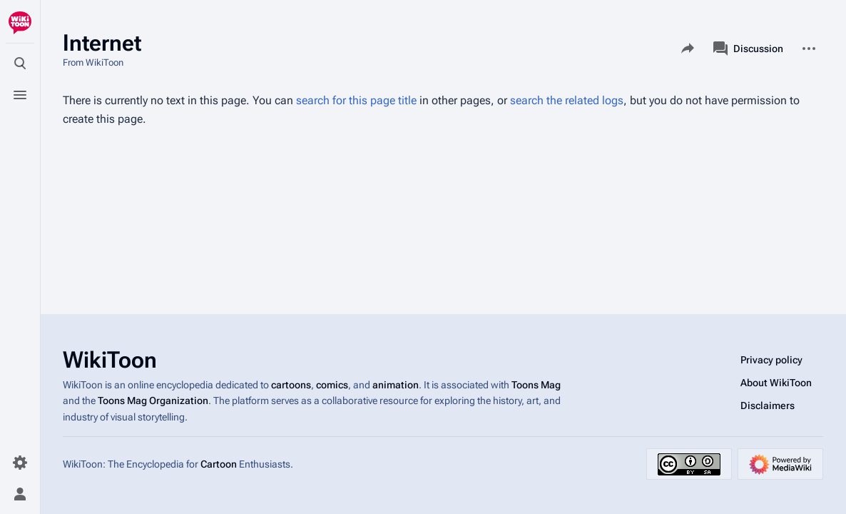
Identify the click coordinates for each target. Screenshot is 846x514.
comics (332, 384)
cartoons (291, 384)
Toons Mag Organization (153, 400)
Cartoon (218, 464)
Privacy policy (771, 360)
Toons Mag (536, 384)
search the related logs (566, 100)
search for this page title (356, 100)
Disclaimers (767, 405)
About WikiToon (776, 382)
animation (395, 384)
